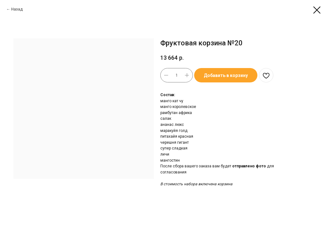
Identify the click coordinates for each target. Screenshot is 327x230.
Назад (17, 9)
